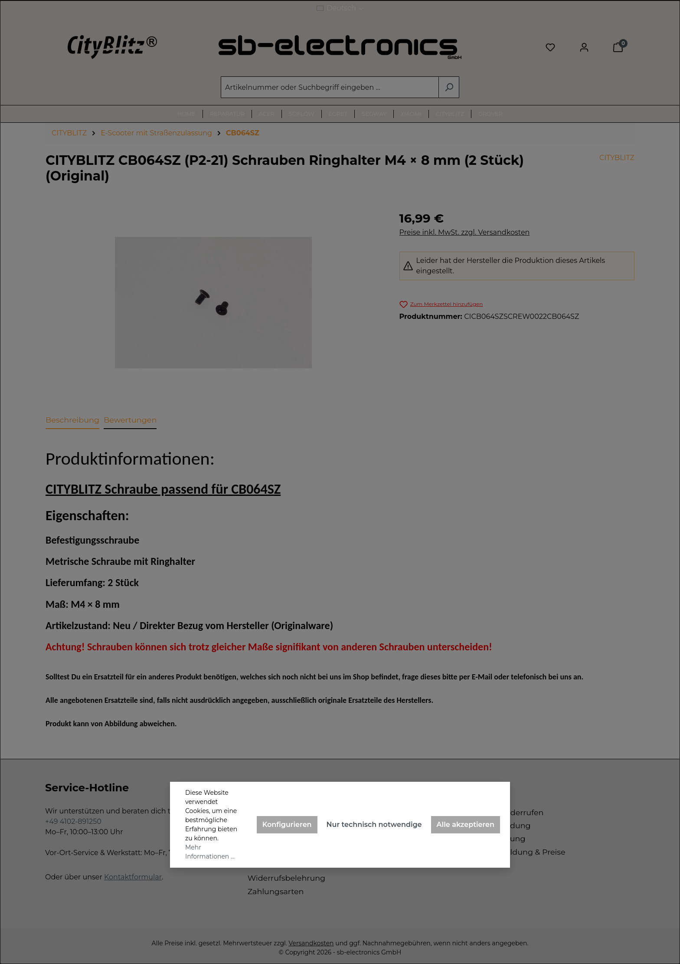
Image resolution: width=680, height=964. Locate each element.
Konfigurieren (287, 824)
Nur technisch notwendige (374, 824)
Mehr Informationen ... (210, 851)
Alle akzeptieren (465, 824)
